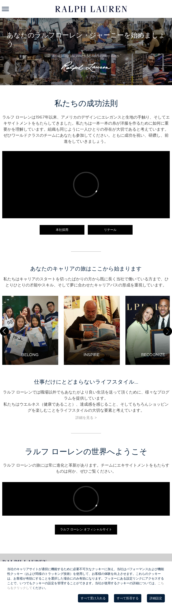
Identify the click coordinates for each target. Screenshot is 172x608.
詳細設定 (156, 598)
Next (167, 331)
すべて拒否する (128, 598)
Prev (4, 331)
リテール (110, 230)
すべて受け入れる (93, 598)
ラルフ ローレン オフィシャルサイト (86, 529)
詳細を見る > (86, 417)
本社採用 (62, 230)
